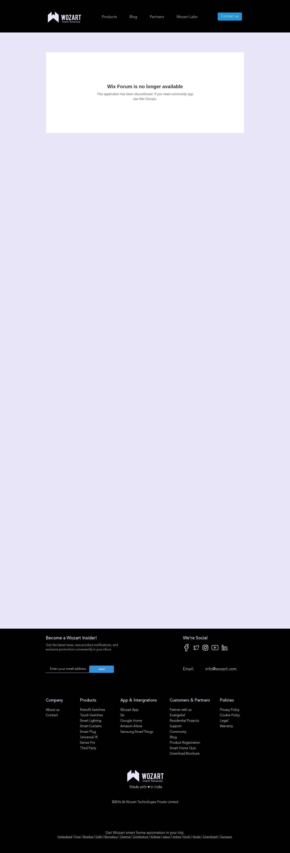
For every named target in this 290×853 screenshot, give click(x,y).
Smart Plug (88, 732)
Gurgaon (226, 836)
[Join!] (101, 669)
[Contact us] (230, 17)
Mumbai (88, 836)
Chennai (125, 836)
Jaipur (166, 836)
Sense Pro (87, 742)
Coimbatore (140, 836)
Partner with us (181, 710)
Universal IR (89, 737)
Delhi (99, 836)
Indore (177, 836)
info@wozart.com (221, 669)
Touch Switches (91, 715)
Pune (77, 836)
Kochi (186, 836)
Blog (173, 737)
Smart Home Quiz (183, 748)
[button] (187, 17)
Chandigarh (210, 836)
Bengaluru (111, 836)
